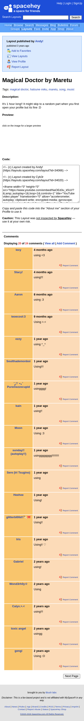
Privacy (66, 706)
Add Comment (66, 243)
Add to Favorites (19, 50)
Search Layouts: (12, 17)
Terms (58, 706)
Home (8, 25)
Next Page (71, 676)
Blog (53, 25)
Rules (22, 706)
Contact (22, 709)
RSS (51, 706)
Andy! (39, 41)
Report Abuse (33, 709)
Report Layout (17, 67)
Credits (43, 706)
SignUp (77, 3)
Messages (42, 25)
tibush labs (51, 692)
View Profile (16, 61)
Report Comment (68, 265)
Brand (35, 706)
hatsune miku (38, 89)
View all (50, 243)
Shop (61, 29)
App (53, 29)
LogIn (68, 3)
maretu (53, 89)
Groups (15, 29)
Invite (45, 29)
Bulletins (63, 25)
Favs (37, 29)
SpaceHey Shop (58, 709)
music (70, 89)
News (14, 706)
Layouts (27, 29)
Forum (74, 25)
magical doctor (19, 89)
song (62, 89)
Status (45, 709)
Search (75, 17)
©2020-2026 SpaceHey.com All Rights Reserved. (42, 714)
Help (59, 3)
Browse (18, 25)
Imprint (75, 706)
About (69, 29)
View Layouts (17, 56)
